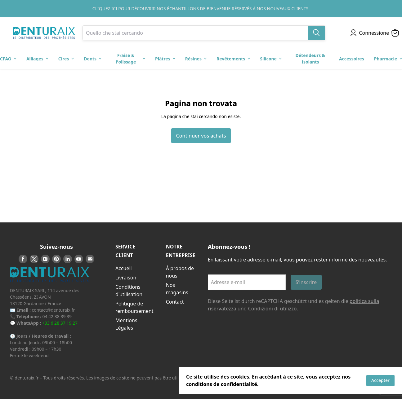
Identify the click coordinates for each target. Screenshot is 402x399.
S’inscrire (306, 282)
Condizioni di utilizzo (272, 308)
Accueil (123, 268)
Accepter (380, 380)
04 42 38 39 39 (57, 316)
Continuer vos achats (201, 135)
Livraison (125, 277)
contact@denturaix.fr (53, 310)
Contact (175, 301)
